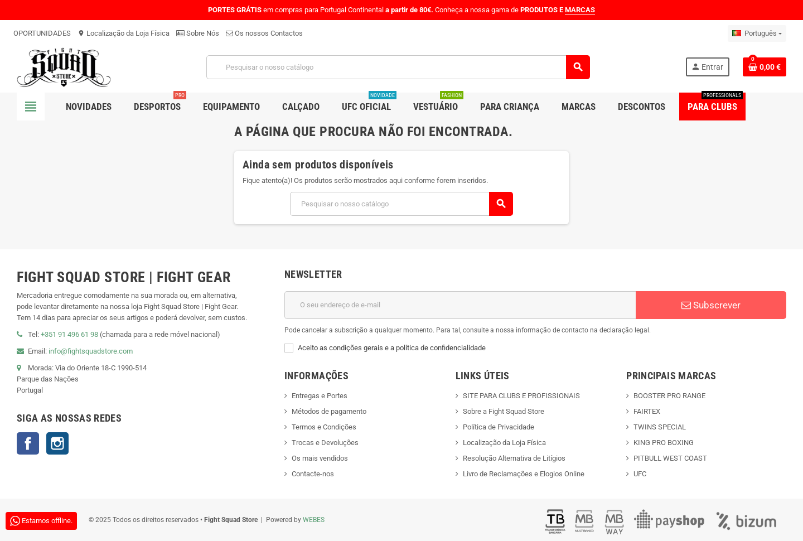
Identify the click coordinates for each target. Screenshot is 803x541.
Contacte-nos (313, 474)
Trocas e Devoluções (325, 442)
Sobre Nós (197, 33)
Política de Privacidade (498, 427)
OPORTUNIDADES (42, 33)
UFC (639, 474)
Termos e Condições (324, 427)
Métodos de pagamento (329, 411)
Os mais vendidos (320, 458)
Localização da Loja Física (124, 33)
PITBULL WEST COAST (670, 458)
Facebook (28, 443)
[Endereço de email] (460, 305)
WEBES (314, 520)
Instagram (57, 443)
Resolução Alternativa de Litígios (514, 458)
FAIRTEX (646, 411)
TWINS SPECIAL (659, 427)
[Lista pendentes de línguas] (757, 33)
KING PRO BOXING (663, 442)
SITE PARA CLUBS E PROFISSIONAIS (521, 396)
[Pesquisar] (398, 67)
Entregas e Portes (319, 396)
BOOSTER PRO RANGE (669, 396)
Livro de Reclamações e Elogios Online (523, 474)
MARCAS (580, 10)
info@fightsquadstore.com (91, 351)
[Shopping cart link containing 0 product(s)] (764, 66)
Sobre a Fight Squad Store (503, 411)
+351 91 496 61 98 (69, 334)
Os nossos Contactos (264, 33)
